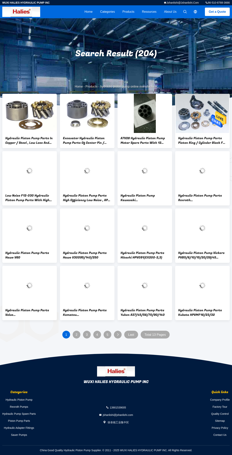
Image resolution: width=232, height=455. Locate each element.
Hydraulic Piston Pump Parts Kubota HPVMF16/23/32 (200, 312)
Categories (107, 11)
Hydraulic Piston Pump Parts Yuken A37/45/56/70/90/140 (143, 312)
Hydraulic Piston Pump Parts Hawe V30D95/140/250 (85, 255)
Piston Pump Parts (19, 420)
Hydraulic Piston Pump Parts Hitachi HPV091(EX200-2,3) (142, 255)
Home (89, 11)
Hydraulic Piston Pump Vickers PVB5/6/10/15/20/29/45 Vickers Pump (201, 255)
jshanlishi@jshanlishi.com (182, 2)
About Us (170, 11)
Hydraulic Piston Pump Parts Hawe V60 (27, 255)
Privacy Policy (220, 427)
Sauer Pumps (19, 434)
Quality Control (220, 413)
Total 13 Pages (155, 335)
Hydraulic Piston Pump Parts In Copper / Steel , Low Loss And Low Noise (29, 140)
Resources (149, 11)
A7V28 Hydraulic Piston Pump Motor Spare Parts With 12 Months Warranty (143, 140)
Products (128, 11)
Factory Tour (219, 406)
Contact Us (220, 434)
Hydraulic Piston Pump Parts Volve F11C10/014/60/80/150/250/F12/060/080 (29, 312)
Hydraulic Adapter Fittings (19, 427)
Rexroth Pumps (19, 406)
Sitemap (220, 420)
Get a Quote (217, 11)
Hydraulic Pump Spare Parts (19, 413)
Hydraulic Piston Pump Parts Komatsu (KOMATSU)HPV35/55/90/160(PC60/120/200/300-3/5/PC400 (87, 312)
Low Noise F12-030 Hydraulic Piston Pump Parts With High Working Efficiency (27, 197)
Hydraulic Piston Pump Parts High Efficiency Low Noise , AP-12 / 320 (86, 197)
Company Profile (220, 399)
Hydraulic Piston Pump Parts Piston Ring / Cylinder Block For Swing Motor (202, 140)
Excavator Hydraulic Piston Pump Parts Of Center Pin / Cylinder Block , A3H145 (84, 140)
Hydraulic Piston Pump (19, 399)
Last (131, 335)
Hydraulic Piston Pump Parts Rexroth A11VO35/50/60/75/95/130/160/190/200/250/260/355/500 (202, 197)
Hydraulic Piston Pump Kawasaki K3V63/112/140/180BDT (139, 197)
